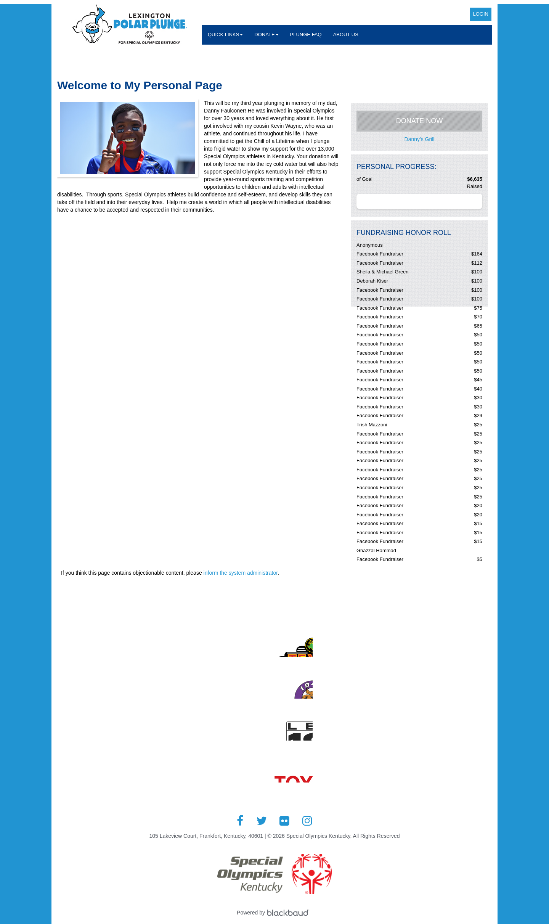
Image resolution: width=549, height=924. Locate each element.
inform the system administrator (241, 573)
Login (480, 14)
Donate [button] (266, 34)
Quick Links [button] (225, 34)
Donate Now (419, 121)
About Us (345, 34)
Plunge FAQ (306, 34)
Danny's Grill (420, 139)
